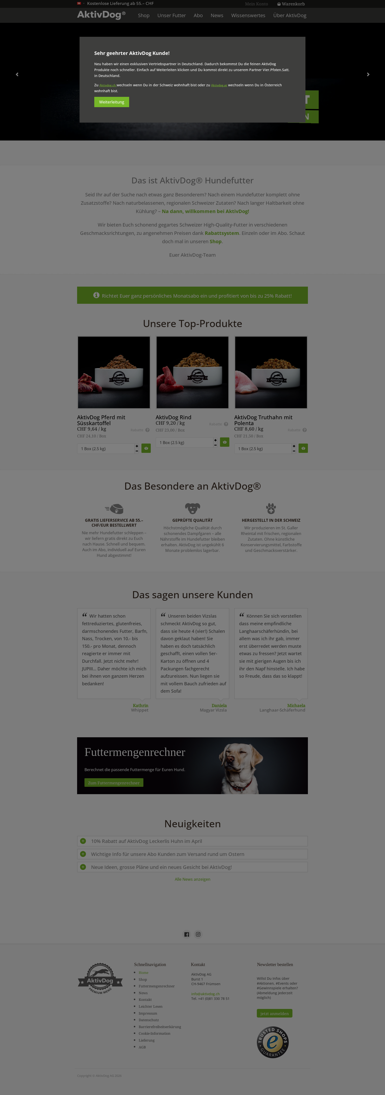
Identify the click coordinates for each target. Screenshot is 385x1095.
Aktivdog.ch (108, 85)
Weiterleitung (111, 102)
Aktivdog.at (219, 85)
